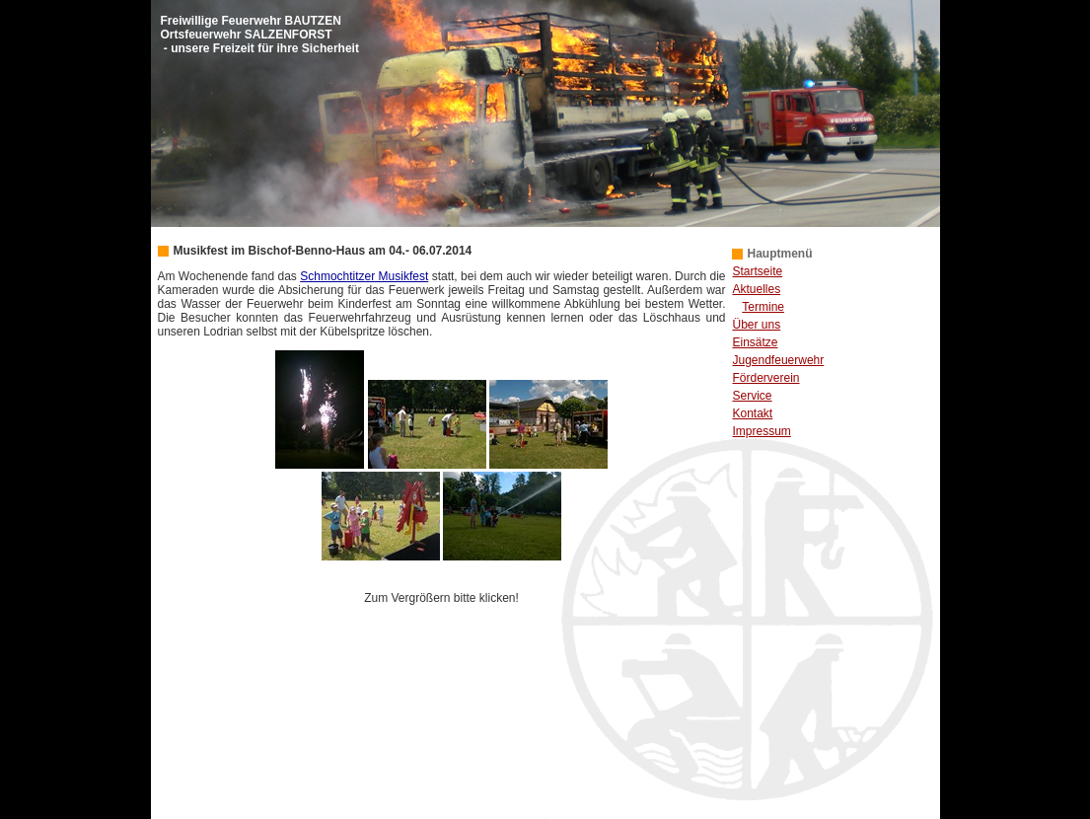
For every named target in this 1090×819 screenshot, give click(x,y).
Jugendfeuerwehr (779, 360)
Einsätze (755, 342)
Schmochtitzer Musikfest (364, 276)
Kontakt (753, 413)
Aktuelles (757, 289)
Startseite (758, 271)
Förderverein (766, 378)
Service (752, 396)
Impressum (762, 431)
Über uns (757, 325)
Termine (763, 307)
